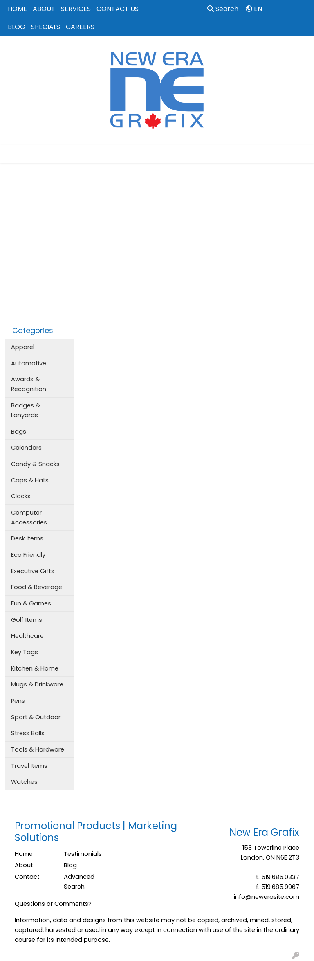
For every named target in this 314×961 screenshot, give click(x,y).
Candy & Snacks (35, 464)
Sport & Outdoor (36, 717)
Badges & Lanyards (25, 410)
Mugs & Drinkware (37, 684)
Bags (18, 432)
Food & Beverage (36, 587)
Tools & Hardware (37, 749)
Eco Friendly (28, 555)
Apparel (22, 347)
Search (222, 9)
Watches (24, 782)
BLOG (16, 27)
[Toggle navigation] (12, 154)
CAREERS (80, 27)
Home (24, 854)
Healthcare (27, 636)
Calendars (26, 447)
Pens (18, 701)
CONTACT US (117, 9)
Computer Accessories (29, 518)
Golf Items (26, 620)
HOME (17, 9)
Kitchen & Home (34, 668)
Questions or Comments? (53, 904)
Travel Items (29, 766)
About (24, 865)
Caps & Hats (30, 480)
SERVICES (76, 9)
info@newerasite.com (266, 897)
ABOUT (44, 9)
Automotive (28, 363)
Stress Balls (28, 733)
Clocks (21, 496)
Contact (27, 877)
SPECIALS (45, 27)
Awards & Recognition (28, 384)
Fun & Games (31, 603)
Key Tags (24, 652)
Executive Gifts (32, 571)
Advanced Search (79, 882)
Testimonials (83, 854)
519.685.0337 (280, 877)
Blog (70, 865)
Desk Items (27, 538)
